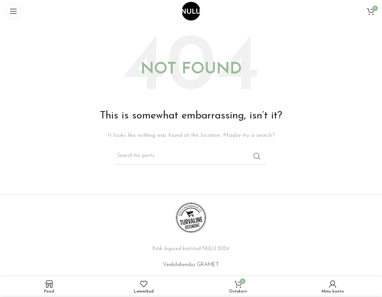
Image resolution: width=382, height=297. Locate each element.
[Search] (191, 156)
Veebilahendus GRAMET (191, 265)
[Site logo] (191, 11)
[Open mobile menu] (13, 11)
